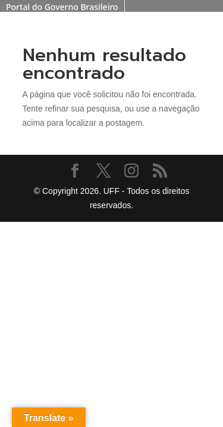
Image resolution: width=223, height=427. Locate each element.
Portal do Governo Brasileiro (62, 6)
